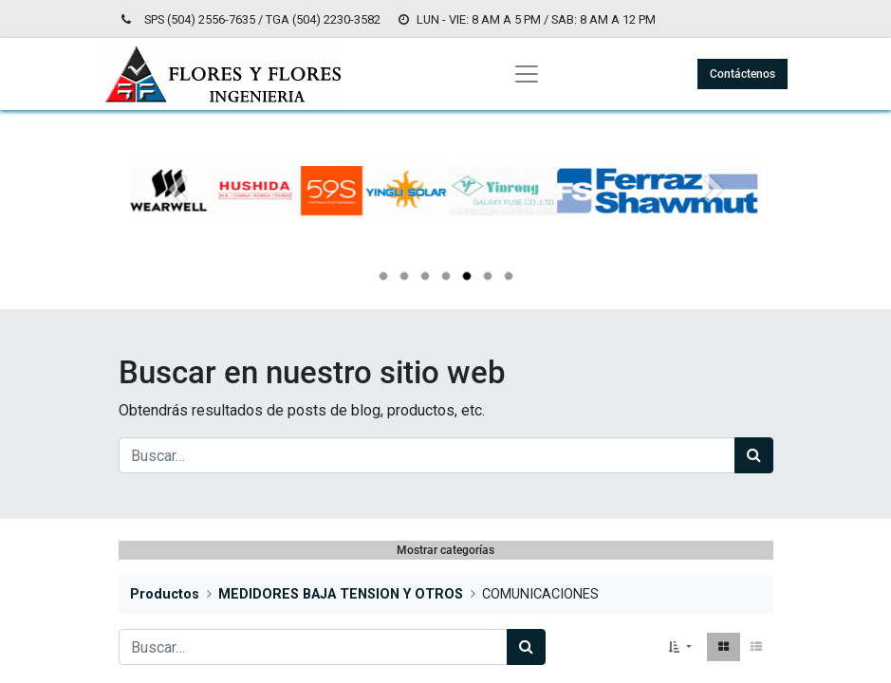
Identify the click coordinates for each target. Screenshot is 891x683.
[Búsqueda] (753, 455)
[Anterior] (177, 221)
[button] (679, 647)
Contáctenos (742, 74)
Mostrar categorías (445, 550)
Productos (164, 594)
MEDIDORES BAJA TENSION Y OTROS (340, 594)
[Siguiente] (714, 221)
